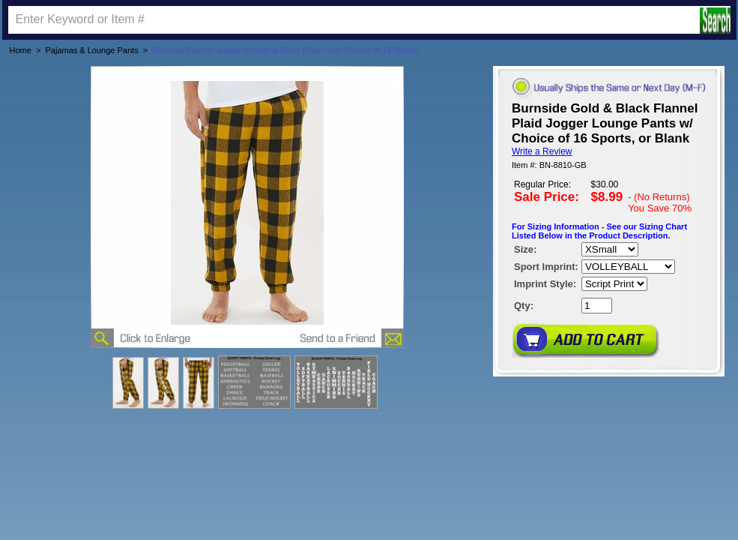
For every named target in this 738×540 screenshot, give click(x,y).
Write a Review (542, 151)
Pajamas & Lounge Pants (92, 50)
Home (20, 50)
